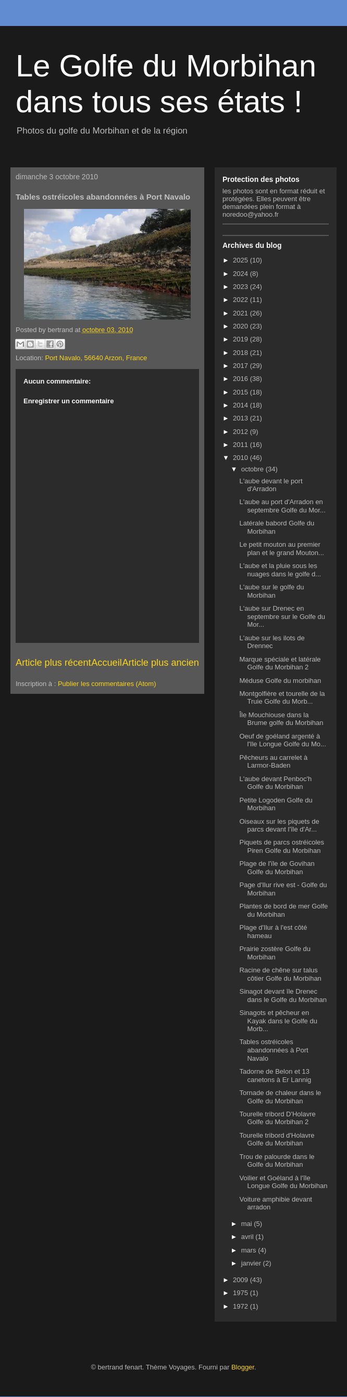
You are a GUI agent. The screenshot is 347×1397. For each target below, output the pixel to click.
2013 (241, 418)
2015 (241, 392)
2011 (241, 445)
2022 (241, 300)
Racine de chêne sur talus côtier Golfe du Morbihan (280, 974)
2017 (241, 366)
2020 (241, 326)
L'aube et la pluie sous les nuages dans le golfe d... (280, 570)
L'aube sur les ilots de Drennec (271, 642)
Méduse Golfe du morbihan (280, 680)
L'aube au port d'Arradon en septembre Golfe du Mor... (282, 506)
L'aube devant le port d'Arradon (270, 485)
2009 (241, 1280)
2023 (241, 287)
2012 (241, 432)
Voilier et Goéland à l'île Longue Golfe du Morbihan (283, 1182)
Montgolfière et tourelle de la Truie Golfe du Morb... (282, 698)
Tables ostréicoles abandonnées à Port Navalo (273, 1050)
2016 (241, 379)
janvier (252, 1263)
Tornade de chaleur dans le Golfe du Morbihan (280, 1097)
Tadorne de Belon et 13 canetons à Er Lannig (275, 1075)
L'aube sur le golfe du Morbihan (271, 591)
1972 (241, 1306)
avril (248, 1237)
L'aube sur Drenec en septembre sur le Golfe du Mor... (282, 616)
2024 (241, 274)
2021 (241, 313)
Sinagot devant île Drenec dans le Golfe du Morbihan (282, 995)
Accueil (106, 662)
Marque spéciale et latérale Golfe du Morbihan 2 (279, 663)
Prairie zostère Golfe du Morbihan (275, 953)
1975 (241, 1293)
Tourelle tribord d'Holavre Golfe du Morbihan (276, 1139)
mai (247, 1224)
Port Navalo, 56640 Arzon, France (96, 358)
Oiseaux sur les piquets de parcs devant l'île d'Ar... (279, 826)
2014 (241, 405)
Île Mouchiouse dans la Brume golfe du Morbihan (281, 719)
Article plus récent (53, 662)
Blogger (242, 1367)
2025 (241, 260)
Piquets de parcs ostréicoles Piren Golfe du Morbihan (281, 846)
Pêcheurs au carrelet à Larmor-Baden (273, 762)
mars (249, 1250)
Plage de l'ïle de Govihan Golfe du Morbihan (276, 868)
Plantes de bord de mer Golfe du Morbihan (283, 910)
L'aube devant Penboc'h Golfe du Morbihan (275, 783)
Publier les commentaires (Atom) (107, 684)
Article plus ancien (160, 662)
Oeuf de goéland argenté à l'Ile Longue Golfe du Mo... (282, 740)
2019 (241, 339)
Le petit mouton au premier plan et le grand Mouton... (281, 549)
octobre (253, 469)
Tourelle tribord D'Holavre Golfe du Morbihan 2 (277, 1118)
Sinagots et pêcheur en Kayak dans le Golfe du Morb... (278, 1021)
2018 (241, 353)
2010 (241, 458)
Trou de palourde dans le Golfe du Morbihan (276, 1161)
